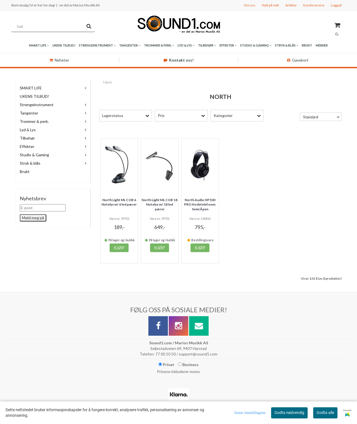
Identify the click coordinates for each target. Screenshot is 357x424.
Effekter (27, 146)
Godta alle (325, 412)
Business (188, 364)
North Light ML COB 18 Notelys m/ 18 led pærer (159, 204)
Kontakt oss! (178, 60)
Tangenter (29, 113)
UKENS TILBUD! (34, 96)
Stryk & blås (30, 163)
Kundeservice (313, 5)
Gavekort (297, 60)
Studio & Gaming (34, 154)
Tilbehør (27, 138)
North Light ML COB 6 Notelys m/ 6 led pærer (119, 202)
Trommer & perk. (34, 121)
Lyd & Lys (28, 129)
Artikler (291, 5)
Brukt (25, 171)
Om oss (249, 5)
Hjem (107, 82)
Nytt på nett (270, 5)
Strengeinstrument (37, 104)
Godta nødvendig (289, 412)
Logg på (336, 5)
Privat (166, 364)
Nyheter (59, 60)
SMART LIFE (31, 88)
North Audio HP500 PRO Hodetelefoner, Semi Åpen (200, 204)
